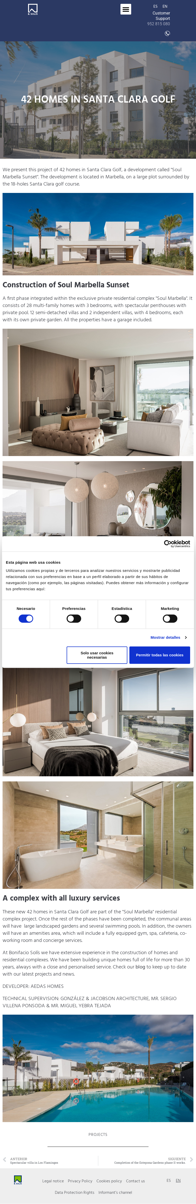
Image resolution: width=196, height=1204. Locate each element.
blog (141, 967)
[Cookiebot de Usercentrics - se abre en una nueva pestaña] (167, 544)
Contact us (135, 1181)
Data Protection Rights (74, 1193)
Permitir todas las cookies (159, 655)
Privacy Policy (80, 1181)
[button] (125, 9)
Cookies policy (109, 1181)
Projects (98, 1135)
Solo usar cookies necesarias (97, 655)
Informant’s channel (115, 1193)
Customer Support (158, 18)
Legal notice (53, 1181)
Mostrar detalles (165, 637)
